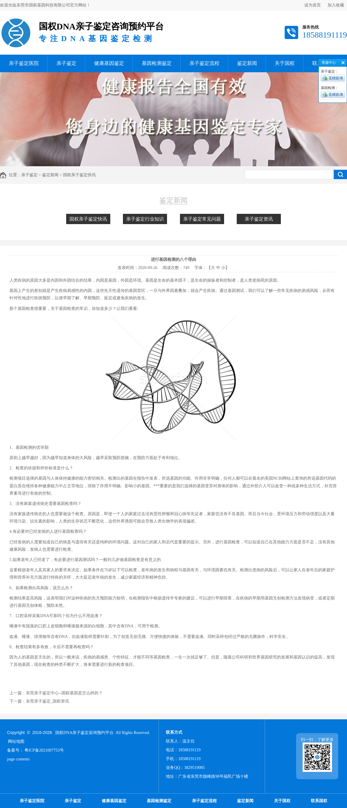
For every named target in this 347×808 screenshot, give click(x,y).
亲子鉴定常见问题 (202, 218)
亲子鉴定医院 (24, 63)
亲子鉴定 (66, 63)
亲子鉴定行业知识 (145, 218)
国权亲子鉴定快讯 (88, 218)
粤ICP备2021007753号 (44, 750)
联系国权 (319, 801)
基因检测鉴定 (157, 63)
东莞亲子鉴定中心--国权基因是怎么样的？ (64, 693)
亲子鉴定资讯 (259, 218)
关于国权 (285, 63)
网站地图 (16, 741)
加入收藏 (336, 5)
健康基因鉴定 (109, 63)
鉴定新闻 (247, 63)
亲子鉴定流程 (204, 63)
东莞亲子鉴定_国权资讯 (47, 701)
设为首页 (312, 5)
